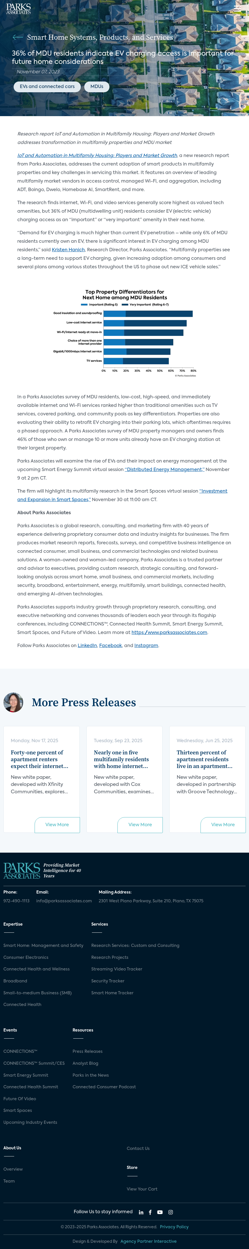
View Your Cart (142, 1189)
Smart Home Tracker (112, 993)
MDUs (96, 87)
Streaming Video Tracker (116, 969)
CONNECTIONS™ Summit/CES (34, 1064)
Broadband (15, 981)
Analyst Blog (85, 1064)
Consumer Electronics (25, 958)
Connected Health (22, 1005)
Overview (13, 1169)
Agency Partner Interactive (149, 1242)
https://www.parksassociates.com (169, 633)
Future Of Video (19, 1099)
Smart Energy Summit (25, 1076)
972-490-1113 (16, 901)
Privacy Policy (174, 1227)
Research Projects (109, 958)
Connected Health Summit (30, 1087)
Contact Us (138, 1149)
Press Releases (88, 1052)
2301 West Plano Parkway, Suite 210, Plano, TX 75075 (151, 901)
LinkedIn (87, 646)
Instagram (146, 646)
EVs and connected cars (47, 87)
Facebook (110, 646)
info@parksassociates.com (64, 901)
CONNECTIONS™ (20, 1052)
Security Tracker (107, 981)
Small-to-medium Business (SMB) (37, 993)
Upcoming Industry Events (30, 1123)
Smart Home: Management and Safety (43, 946)
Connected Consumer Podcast (104, 1087)
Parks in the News (91, 1076)
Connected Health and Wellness (36, 969)
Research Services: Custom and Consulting (135, 946)
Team (9, 1181)
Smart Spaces (17, 1111)
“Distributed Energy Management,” (164, 470)
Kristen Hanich (68, 250)
